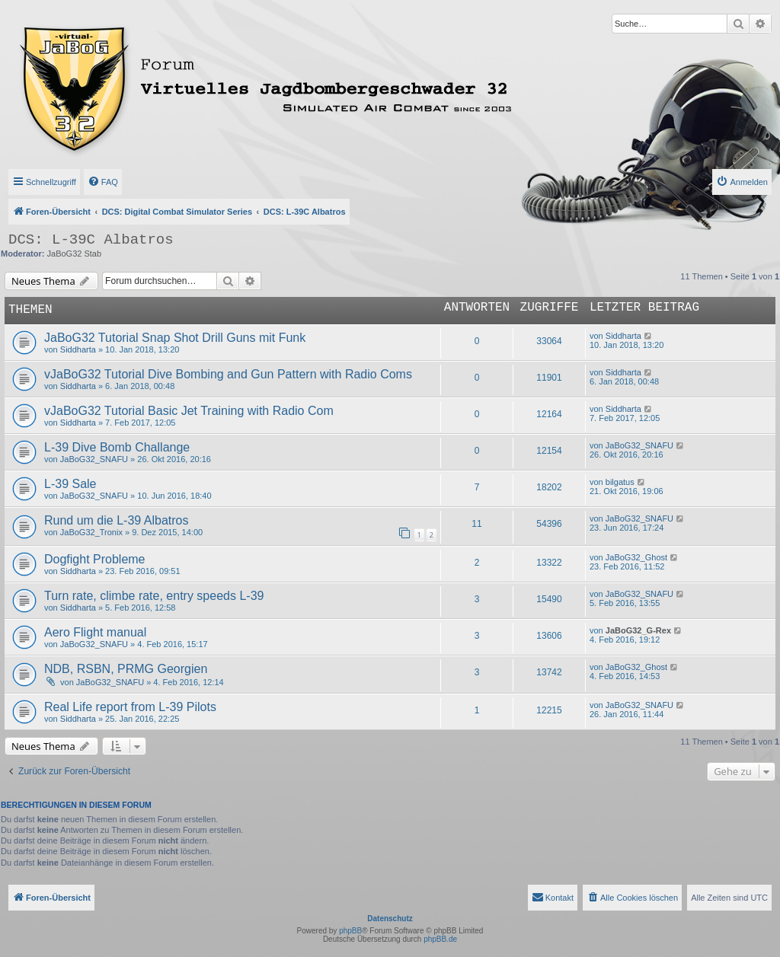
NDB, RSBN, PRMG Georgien (125, 668)
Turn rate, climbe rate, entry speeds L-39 (154, 595)
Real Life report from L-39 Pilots (130, 706)
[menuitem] (103, 182)
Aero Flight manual (95, 632)
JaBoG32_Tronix (91, 532)
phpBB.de (440, 939)
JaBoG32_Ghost (636, 557)
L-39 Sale (70, 483)
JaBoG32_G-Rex (638, 630)
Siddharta (78, 349)
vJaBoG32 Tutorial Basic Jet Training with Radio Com (189, 410)
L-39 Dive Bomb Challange (117, 447)
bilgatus (620, 481)
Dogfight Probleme (94, 559)
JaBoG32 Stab (74, 253)
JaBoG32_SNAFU (94, 459)
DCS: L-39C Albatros (91, 239)
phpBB (350, 931)
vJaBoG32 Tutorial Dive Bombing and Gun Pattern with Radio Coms (228, 374)
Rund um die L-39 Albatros (116, 520)
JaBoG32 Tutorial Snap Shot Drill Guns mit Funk (174, 337)
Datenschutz (389, 918)
